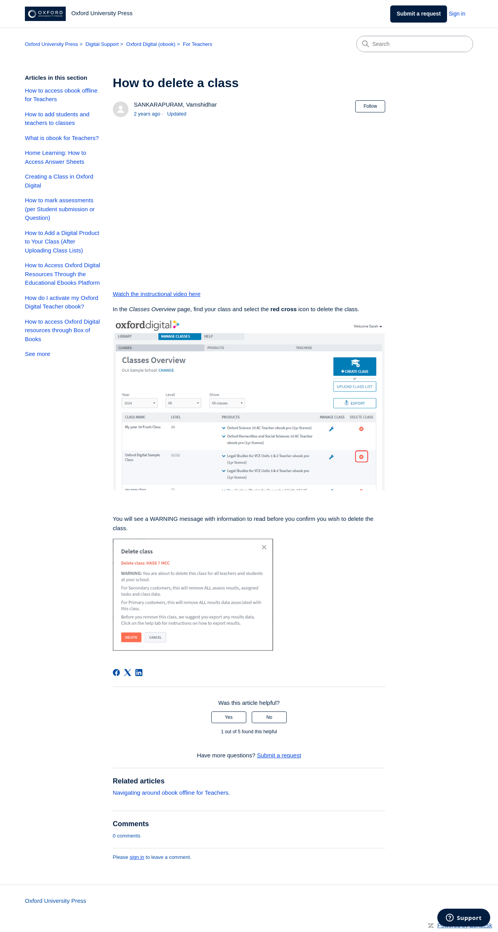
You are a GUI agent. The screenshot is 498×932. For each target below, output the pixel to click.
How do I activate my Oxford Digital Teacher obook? (61, 302)
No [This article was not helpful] (269, 717)
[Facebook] (116, 672)
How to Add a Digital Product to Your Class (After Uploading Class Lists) (62, 241)
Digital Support (102, 44)
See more (37, 353)
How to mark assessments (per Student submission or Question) (60, 209)
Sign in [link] (457, 14)
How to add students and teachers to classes (57, 118)
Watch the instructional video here (156, 294)
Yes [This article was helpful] (229, 717)
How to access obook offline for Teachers (61, 95)
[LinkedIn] (138, 672)
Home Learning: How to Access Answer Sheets (55, 157)
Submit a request (418, 14)
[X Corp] (127, 672)
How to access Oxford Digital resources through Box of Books (62, 330)
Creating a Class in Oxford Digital (59, 181)
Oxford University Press (51, 44)
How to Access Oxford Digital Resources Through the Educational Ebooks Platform (62, 274)
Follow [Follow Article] (370, 106)
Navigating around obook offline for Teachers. (171, 792)
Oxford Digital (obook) (150, 44)
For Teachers (197, 44)
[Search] (415, 44)
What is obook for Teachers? (62, 138)
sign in (137, 857)
